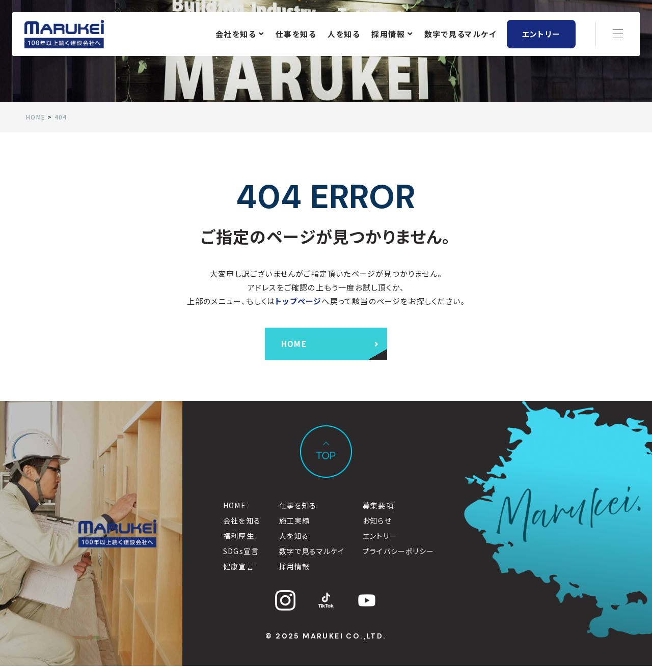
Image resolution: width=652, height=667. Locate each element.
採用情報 (392, 34)
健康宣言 (238, 567)
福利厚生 (238, 537)
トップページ (298, 301)
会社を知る (239, 34)
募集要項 (378, 506)
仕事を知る (296, 34)
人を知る (344, 34)
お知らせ (377, 521)
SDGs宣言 (241, 552)
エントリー (541, 34)
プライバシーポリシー (398, 552)
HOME (234, 506)
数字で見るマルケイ (460, 34)
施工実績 (294, 521)
